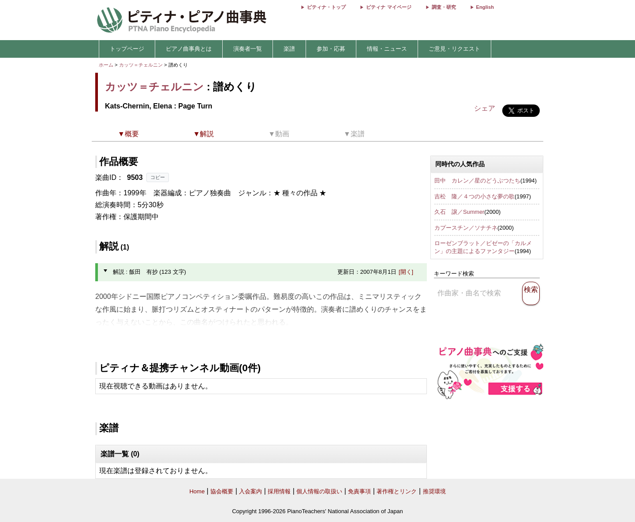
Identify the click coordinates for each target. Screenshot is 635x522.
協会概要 (221, 491)
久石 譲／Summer (459, 212)
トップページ (127, 48)
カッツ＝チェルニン (141, 64)
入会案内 (250, 491)
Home (197, 491)
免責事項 (359, 491)
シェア (484, 108)
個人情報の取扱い (319, 491)
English (485, 7)
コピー (157, 177)
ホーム (106, 64)
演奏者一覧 (247, 48)
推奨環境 (434, 491)
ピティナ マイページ (388, 7)
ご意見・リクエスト (454, 48)
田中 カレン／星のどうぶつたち (477, 180)
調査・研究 (444, 7)
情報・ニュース (387, 48)
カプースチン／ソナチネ (465, 227)
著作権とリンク (397, 491)
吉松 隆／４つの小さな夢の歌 (474, 196)
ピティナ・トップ (326, 7)
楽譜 (289, 48)
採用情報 (279, 491)
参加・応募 (331, 48)
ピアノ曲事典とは (189, 48)
